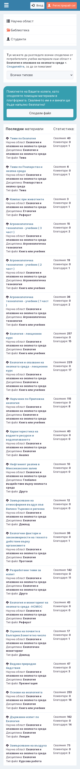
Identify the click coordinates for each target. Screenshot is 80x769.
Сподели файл (40, 113)
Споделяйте (15, 66)
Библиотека (18, 30)
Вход (37, 5)
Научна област (20, 21)
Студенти (16, 39)
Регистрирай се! (62, 5)
